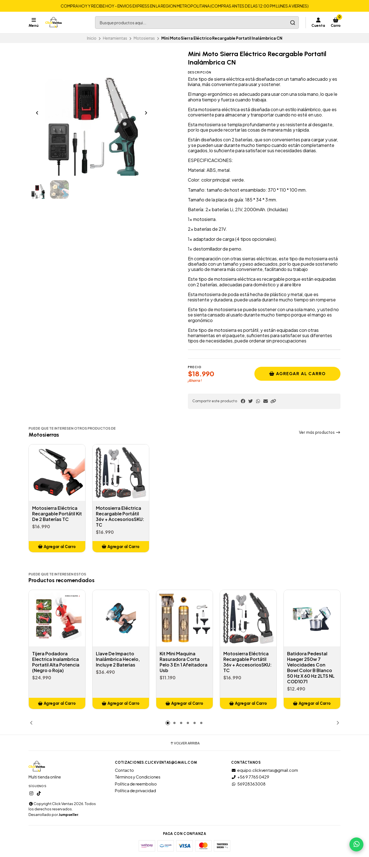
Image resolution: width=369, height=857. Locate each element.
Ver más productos (319, 432)
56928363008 (248, 784)
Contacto (124, 770)
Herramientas (115, 38)
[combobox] (197, 22)
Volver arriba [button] (185, 743)
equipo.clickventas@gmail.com (264, 770)
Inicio (91, 38)
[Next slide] (146, 113)
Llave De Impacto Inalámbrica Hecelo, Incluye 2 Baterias (118, 659)
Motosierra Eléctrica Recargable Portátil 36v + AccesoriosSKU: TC (120, 516)
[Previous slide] (37, 113)
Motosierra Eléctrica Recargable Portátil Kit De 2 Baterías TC (57, 513)
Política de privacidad (135, 790)
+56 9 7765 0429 (250, 777)
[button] (273, 401)
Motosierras (144, 38)
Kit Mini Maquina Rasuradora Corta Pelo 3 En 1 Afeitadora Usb (183, 662)
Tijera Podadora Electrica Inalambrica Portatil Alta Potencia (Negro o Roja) (55, 662)
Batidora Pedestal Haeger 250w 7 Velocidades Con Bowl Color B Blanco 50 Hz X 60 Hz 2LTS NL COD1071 (311, 667)
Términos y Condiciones (137, 777)
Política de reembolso (136, 784)
